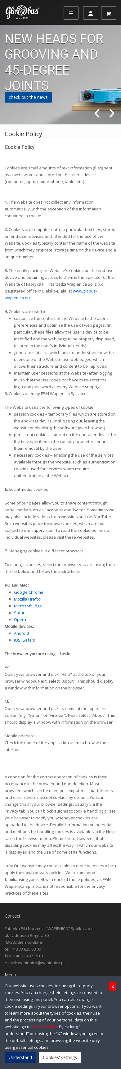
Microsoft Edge (28, 606)
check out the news (28, 97)
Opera (20, 619)
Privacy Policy (44, 1027)
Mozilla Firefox (27, 599)
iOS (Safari (24, 640)
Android (21, 633)
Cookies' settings (60, 1057)
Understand (20, 1057)
